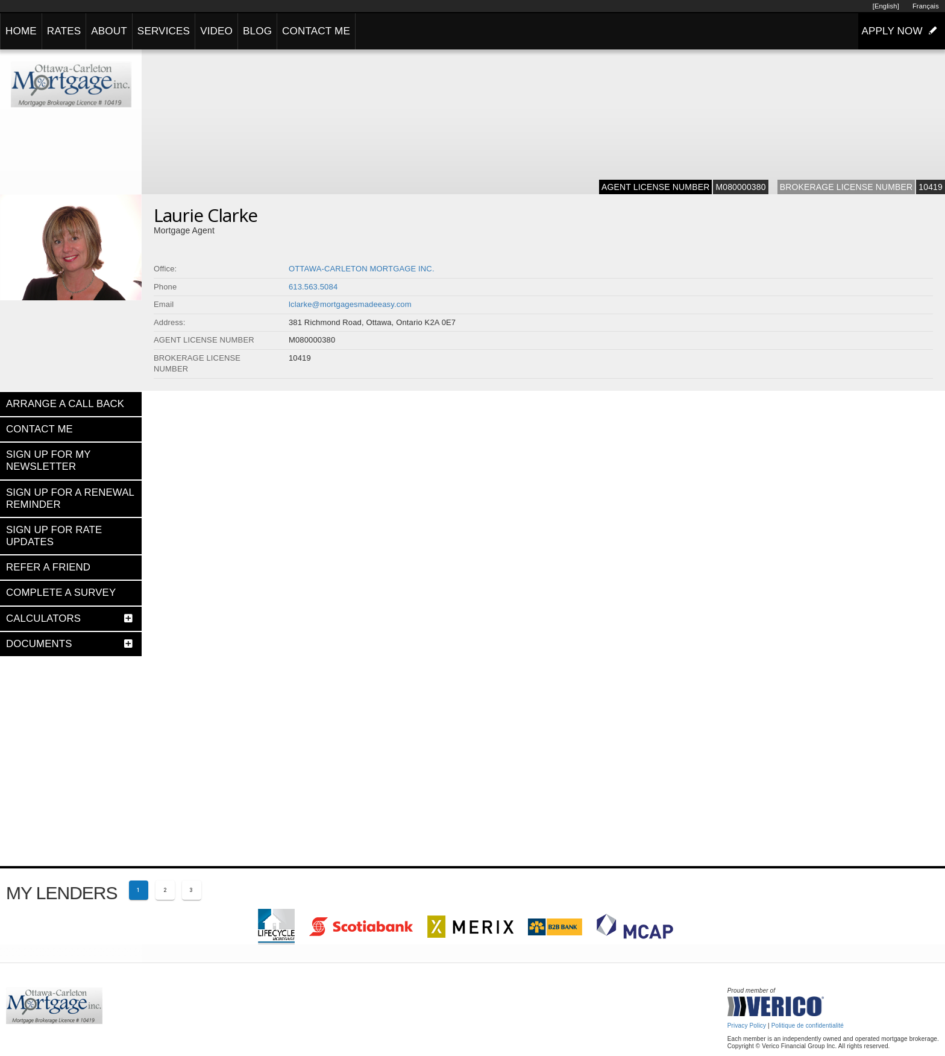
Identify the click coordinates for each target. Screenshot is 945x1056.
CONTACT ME (316, 31)
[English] (886, 6)
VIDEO (216, 31)
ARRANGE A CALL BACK (65, 403)
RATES (64, 31)
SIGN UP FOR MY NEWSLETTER (48, 460)
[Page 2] (165, 890)
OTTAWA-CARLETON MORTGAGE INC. (362, 268)
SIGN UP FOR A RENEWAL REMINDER (70, 498)
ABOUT (109, 31)
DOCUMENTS (39, 644)
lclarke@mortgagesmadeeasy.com (350, 304)
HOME (21, 31)
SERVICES (163, 31)
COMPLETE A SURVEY (61, 592)
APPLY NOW (901, 31)
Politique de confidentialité (807, 1025)
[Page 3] (191, 890)
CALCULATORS (43, 618)
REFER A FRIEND (48, 567)
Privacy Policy (746, 1025)
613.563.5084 (313, 286)
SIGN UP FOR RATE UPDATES (54, 536)
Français (925, 6)
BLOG (257, 31)
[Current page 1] (138, 890)
